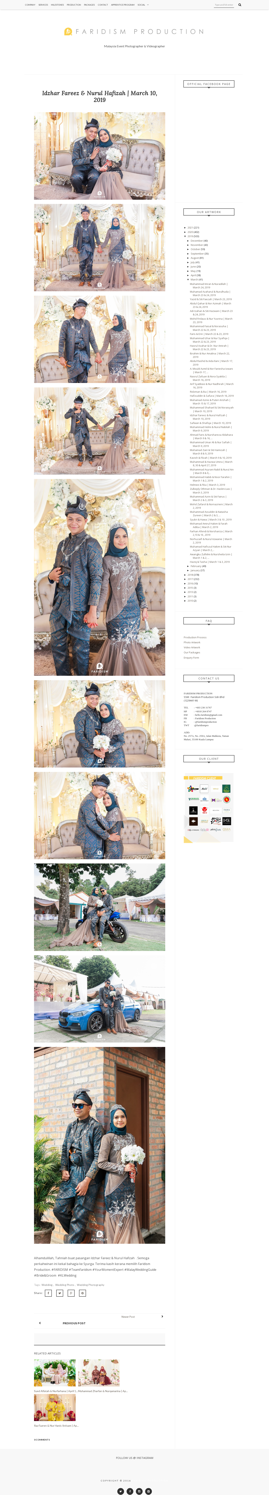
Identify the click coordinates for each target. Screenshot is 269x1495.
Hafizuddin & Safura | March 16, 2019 (212, 395)
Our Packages (192, 652)
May (193, 271)
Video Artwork (192, 647)
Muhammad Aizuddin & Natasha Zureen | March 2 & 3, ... (209, 513)
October (196, 249)
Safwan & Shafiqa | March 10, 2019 (210, 423)
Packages (89, 4)
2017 (191, 579)
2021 (191, 227)
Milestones (57, 4)
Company (30, 4)
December (197, 240)
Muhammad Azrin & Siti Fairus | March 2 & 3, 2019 (208, 498)
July (193, 262)
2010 (191, 600)
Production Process (195, 637)
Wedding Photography (91, 1284)
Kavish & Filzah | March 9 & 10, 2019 (211, 457)
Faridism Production (150, 1474)
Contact (103, 4)
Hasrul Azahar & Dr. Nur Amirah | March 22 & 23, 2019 (209, 347)
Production (74, 4)
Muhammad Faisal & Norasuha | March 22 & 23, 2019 (209, 327)
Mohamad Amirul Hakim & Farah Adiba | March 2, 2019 (208, 525)
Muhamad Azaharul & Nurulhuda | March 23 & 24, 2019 (210, 293)
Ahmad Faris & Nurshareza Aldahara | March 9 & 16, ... (211, 436)
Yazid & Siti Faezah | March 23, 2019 (211, 299)
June (194, 266)
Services (43, 4)
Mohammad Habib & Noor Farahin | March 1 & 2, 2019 (211, 478)
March (195, 279)
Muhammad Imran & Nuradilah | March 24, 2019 (209, 285)
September (197, 253)
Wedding (47, 1284)
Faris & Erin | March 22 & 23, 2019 (209, 334)
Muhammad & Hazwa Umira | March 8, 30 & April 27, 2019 (211, 463)
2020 (191, 232)
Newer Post (132, 1316)
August (195, 258)
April (194, 275)
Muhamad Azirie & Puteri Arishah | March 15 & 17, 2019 (210, 401)
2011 (191, 596)
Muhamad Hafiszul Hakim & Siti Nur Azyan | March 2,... (210, 548)
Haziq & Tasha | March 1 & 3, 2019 (210, 562)
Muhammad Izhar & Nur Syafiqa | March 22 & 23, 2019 (209, 339)
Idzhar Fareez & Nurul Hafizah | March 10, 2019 (208, 416)
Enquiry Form (191, 657)
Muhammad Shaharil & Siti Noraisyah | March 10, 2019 (212, 409)
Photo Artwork (192, 642)
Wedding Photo (65, 1284)
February (196, 566)
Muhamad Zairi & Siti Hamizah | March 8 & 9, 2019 (208, 451)
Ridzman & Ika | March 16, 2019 (208, 391)
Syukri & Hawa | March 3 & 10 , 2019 (211, 519)
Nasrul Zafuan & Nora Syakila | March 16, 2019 (208, 378)
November (197, 245)
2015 (191, 587)
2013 (191, 592)
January (195, 570)
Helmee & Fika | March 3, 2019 (207, 484)
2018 (191, 574)
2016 (191, 583)
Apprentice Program (122, 4)
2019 (191, 236)
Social (144, 5)
